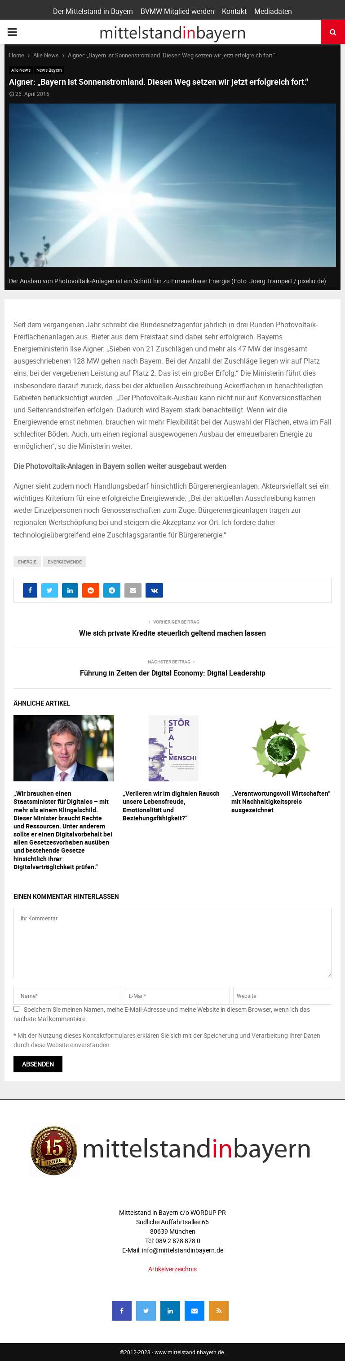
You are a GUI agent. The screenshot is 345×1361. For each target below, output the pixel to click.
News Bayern (49, 70)
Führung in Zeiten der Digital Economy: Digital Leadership (172, 673)
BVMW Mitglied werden (177, 11)
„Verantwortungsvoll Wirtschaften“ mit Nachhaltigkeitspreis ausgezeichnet (281, 801)
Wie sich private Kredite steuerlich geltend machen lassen (172, 633)
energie (27, 562)
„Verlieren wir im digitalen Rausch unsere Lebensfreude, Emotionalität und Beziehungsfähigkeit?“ (171, 805)
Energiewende (65, 562)
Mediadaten (273, 11)
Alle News (21, 70)
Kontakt (234, 11)
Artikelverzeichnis (172, 1269)
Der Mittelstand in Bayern (93, 11)
